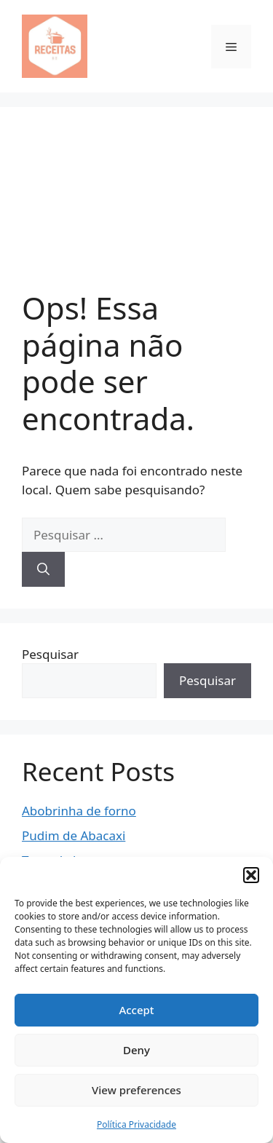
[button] (251, 875)
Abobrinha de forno (79, 810)
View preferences (136, 1090)
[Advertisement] (136, 209)
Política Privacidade (136, 1124)
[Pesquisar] (43, 569)
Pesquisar (50, 654)
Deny (136, 1050)
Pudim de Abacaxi (73, 835)
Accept (136, 1009)
